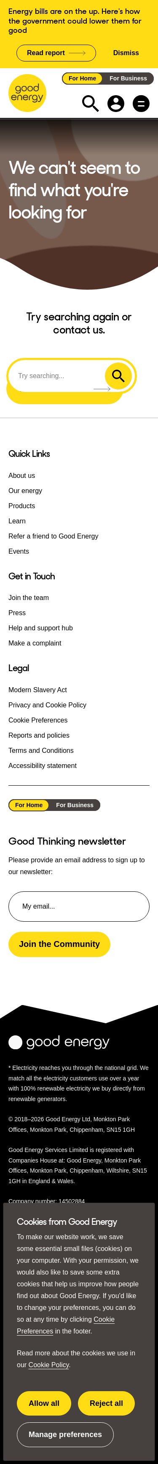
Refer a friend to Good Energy (53, 536)
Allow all (50, 1407)
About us (21, 475)
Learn (17, 521)
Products (21, 505)
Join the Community (59, 944)
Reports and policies (39, 735)
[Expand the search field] (90, 103)
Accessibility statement (42, 765)
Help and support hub (40, 628)
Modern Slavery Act (37, 689)
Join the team (28, 597)
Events (18, 551)
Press (17, 612)
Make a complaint (34, 643)
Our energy (25, 490)
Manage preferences (65, 1438)
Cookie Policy (49, 1364)
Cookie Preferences (38, 720)
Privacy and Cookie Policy (47, 705)
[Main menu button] (141, 103)
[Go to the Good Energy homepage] (27, 93)
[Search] (58, 376)
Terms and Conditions (41, 750)
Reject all (112, 1407)
